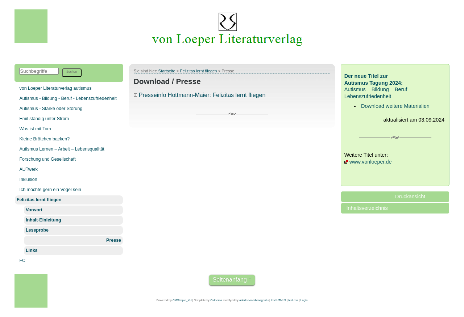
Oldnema (216, 300)
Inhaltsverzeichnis (367, 208)
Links (32, 250)
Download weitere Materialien (395, 106)
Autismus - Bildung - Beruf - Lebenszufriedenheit (67, 98)
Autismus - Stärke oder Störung (50, 108)
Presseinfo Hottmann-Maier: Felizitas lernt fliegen (202, 95)
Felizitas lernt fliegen (39, 199)
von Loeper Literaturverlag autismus (55, 88)
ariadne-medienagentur (254, 300)
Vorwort (34, 209)
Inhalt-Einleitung (43, 220)
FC (22, 260)
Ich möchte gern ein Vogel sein (50, 189)
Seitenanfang (230, 279)
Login (304, 300)
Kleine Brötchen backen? (44, 138)
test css (293, 300)
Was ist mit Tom (35, 128)
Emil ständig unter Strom (44, 118)
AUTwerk (28, 169)
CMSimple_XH (182, 300)
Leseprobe (37, 230)
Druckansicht (410, 196)
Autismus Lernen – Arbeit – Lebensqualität (61, 149)
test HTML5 (278, 300)
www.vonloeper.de (370, 162)
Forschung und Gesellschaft (47, 159)
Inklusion (28, 179)
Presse (113, 240)
